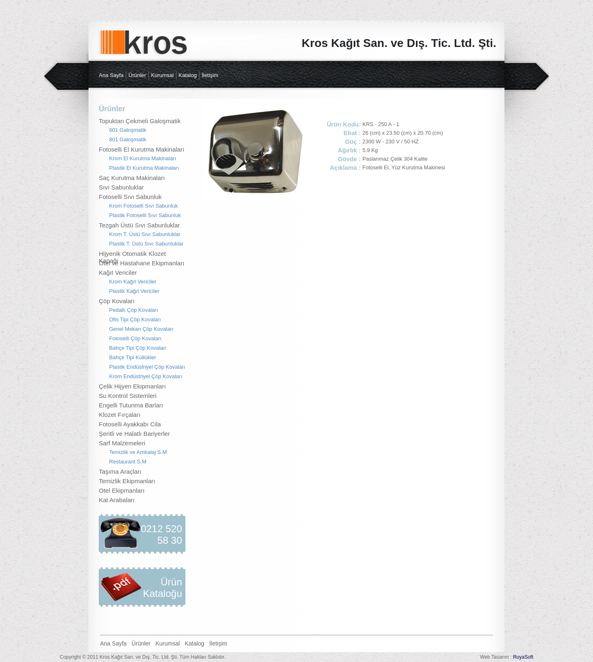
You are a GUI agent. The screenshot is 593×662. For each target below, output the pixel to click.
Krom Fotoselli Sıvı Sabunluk (143, 206)
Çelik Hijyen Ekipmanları (132, 386)
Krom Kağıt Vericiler (132, 281)
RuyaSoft (523, 657)
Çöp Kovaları (117, 300)
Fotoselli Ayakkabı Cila (130, 424)
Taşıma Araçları (120, 471)
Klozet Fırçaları (119, 414)
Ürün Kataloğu (162, 587)
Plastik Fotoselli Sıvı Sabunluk (145, 215)
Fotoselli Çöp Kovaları (135, 338)
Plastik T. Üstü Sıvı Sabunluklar (146, 244)
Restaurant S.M (127, 461)
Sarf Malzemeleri (122, 443)
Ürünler (137, 75)
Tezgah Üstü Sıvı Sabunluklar (139, 225)
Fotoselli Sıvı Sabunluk (130, 196)
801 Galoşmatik (127, 139)
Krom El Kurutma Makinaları (142, 158)
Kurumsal (162, 75)
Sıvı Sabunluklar (121, 187)
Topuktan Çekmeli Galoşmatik (139, 120)
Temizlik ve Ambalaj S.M (138, 452)
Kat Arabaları (117, 499)
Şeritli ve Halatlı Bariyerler (134, 433)
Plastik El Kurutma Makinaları (144, 168)
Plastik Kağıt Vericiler (134, 291)
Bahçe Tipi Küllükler (132, 357)
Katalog (188, 75)
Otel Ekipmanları (122, 490)
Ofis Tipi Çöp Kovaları (135, 319)
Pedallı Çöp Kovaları (133, 310)
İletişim (210, 75)
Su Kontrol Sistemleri (127, 395)
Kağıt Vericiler (118, 272)
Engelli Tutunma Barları (131, 405)
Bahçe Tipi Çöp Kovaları (137, 348)
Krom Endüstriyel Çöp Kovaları (145, 376)
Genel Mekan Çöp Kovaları (141, 329)
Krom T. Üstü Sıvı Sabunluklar (144, 234)
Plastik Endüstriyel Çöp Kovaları (147, 367)
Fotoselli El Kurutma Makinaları (141, 149)
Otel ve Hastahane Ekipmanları (141, 263)
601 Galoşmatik (127, 130)
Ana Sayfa (111, 75)
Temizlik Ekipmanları (127, 480)
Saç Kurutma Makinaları (132, 177)
